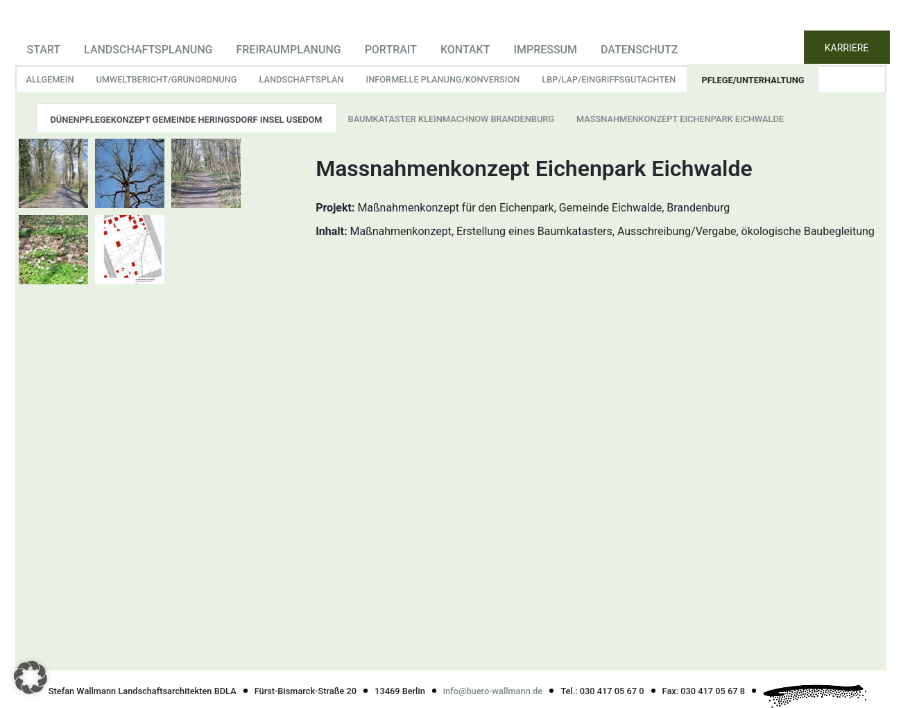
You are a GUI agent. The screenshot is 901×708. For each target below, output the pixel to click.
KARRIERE (847, 47)
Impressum (545, 49)
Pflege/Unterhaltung (752, 80)
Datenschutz (639, 49)
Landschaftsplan (301, 79)
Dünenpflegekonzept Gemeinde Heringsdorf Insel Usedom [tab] (187, 119)
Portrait (391, 49)
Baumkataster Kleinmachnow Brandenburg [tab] (451, 119)
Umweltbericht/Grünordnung (166, 79)
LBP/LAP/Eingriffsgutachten (609, 79)
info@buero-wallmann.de (493, 691)
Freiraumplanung (288, 49)
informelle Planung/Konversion (443, 79)
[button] (30, 677)
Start (44, 49)
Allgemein (50, 79)
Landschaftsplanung (148, 49)
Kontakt (465, 49)
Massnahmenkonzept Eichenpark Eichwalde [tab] (680, 119)
